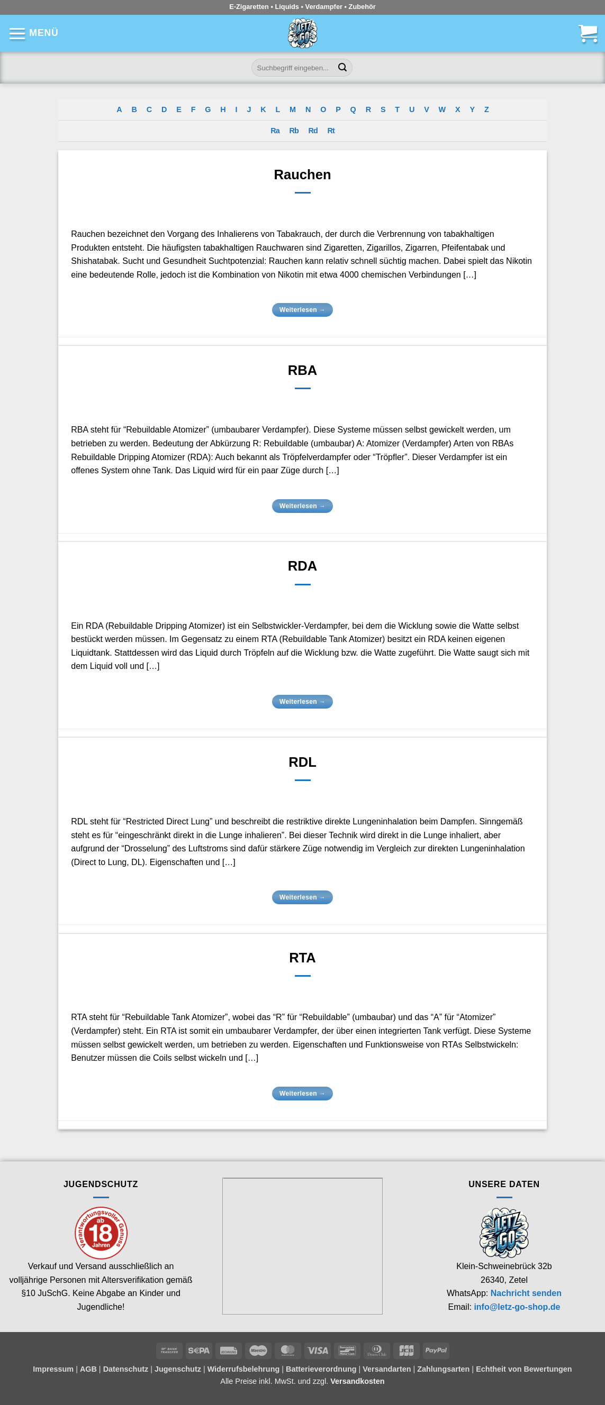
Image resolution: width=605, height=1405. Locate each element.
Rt (331, 130)
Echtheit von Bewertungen (524, 1369)
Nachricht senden (526, 1293)
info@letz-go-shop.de (517, 1306)
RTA (302, 957)
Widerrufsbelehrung (243, 1369)
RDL (302, 762)
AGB (88, 1369)
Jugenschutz (178, 1369)
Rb (294, 130)
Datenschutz (126, 1369)
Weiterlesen (302, 310)
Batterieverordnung (321, 1369)
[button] (33, 33)
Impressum (53, 1369)
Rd (313, 130)
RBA (302, 370)
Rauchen (302, 174)
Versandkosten (357, 1381)
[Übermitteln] (342, 68)
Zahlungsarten (443, 1369)
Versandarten (387, 1369)
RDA (302, 565)
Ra (274, 130)
